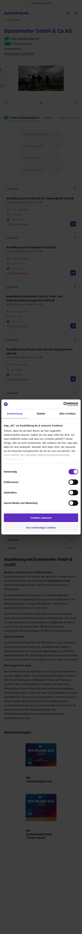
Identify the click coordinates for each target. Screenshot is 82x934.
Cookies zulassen (41, 517)
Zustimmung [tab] (14, 413)
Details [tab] (41, 413)
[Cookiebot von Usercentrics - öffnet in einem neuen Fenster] (63, 404)
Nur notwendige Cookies (41, 527)
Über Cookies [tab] (67, 413)
